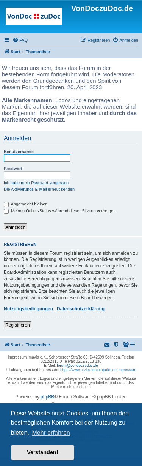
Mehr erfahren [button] (51, 433)
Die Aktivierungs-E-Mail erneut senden (39, 189)
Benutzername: (19, 151)
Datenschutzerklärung (81, 308)
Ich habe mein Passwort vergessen (36, 182)
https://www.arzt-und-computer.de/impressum (98, 370)
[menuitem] (20, 40)
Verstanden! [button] (42, 452)
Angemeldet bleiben (26, 204)
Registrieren (17, 325)
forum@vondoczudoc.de (77, 365)
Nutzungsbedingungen (28, 308)
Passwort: (14, 168)
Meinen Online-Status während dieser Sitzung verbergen (59, 211)
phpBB (47, 397)
